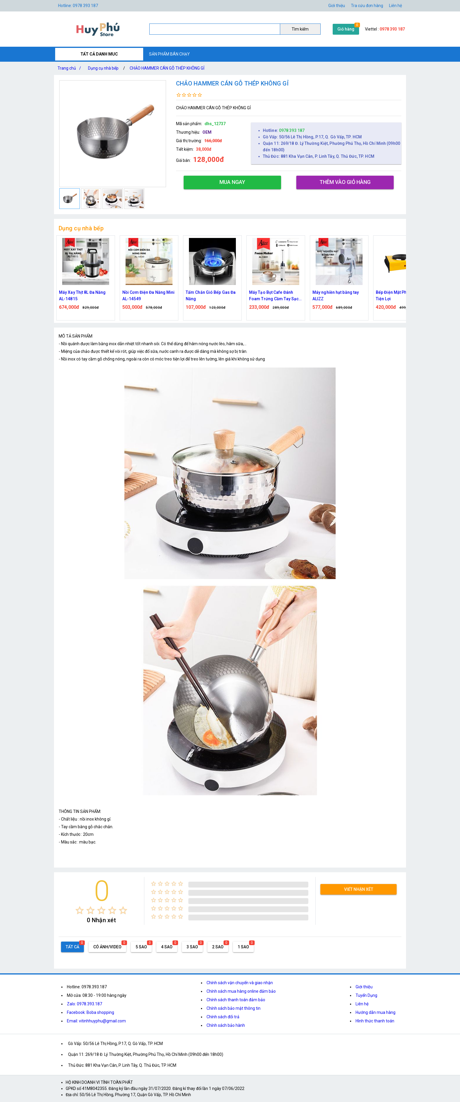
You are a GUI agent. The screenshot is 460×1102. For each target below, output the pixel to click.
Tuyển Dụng (366, 995)
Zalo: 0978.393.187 (84, 1004)
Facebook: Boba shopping (90, 1012)
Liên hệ (395, 5)
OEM (207, 132)
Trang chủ (70, 68)
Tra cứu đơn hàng (367, 5)
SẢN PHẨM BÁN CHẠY (169, 54)
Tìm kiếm (300, 29)
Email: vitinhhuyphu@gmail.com (96, 1021)
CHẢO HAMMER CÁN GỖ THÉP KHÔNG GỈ (167, 68)
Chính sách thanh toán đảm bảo (236, 999)
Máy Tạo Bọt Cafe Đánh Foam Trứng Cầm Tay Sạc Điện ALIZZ (274, 296)
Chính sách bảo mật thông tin (234, 1008)
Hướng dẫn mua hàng (375, 1012)
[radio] (80, 910)
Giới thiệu (364, 986)
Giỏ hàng (345, 29)
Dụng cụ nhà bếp (103, 68)
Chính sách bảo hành (226, 1025)
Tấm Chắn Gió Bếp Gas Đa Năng (211, 295)
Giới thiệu (336, 5)
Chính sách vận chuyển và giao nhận (240, 982)
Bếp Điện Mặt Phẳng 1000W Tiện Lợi (402, 295)
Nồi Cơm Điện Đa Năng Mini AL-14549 (148, 295)
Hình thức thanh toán (375, 1021)
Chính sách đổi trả (223, 1016)
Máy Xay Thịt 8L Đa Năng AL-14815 (82, 295)
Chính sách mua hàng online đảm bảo (241, 991)
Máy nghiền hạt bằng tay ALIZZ (335, 295)
